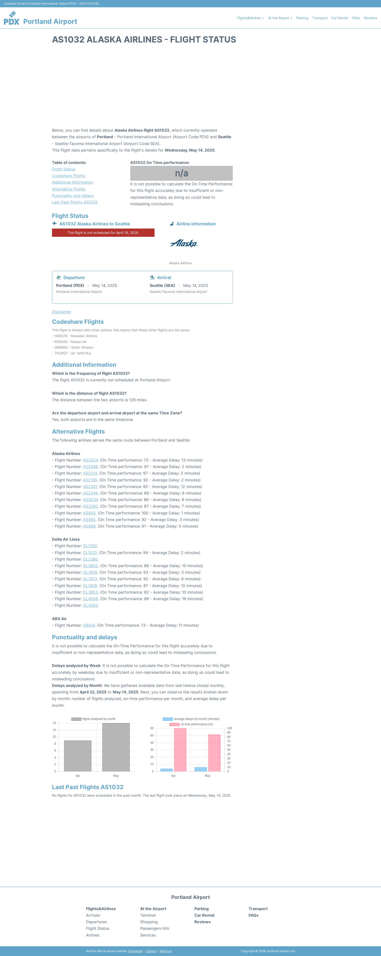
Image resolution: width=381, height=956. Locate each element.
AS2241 (90, 486)
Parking (302, 18)
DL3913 (90, 578)
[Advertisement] (190, 88)
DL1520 (90, 552)
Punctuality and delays (73, 195)
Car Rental (339, 18)
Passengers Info (154, 928)
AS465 (89, 519)
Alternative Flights (68, 189)
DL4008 (90, 598)
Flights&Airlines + (250, 18)
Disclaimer (135, 951)
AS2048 (90, 466)
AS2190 (90, 480)
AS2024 (90, 460)
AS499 (89, 526)
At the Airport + (280, 18)
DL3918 (90, 585)
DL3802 (90, 565)
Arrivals (93, 915)
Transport (320, 18)
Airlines (92, 935)
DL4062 (90, 605)
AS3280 (90, 506)
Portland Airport (50, 21)
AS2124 (90, 473)
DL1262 (90, 545)
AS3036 (90, 499)
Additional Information (72, 182)
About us (165, 951)
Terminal (148, 915)
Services (148, 935)
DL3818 (90, 572)
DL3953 (90, 592)
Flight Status (63, 169)
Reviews (370, 18)
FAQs (356, 18)
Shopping (149, 921)
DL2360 (90, 559)
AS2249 (90, 493)
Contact (151, 951)
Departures (96, 921)
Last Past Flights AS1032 (75, 202)
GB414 (89, 625)
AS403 (89, 513)
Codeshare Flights (68, 175)
